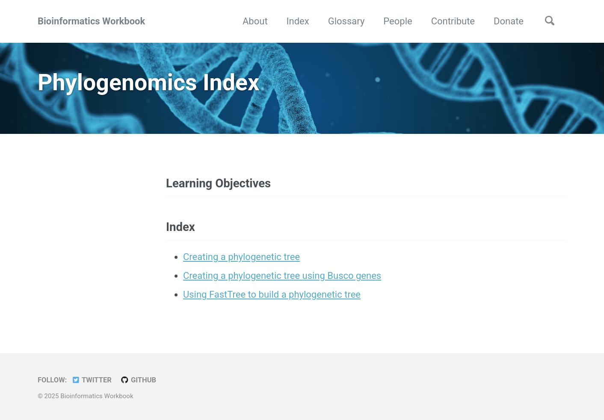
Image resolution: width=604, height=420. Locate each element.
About (255, 21)
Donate (509, 21)
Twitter (91, 380)
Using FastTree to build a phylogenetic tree (272, 294)
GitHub (138, 380)
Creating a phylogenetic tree (241, 256)
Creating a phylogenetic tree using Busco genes (282, 275)
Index (298, 21)
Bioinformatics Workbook (91, 21)
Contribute (453, 21)
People (397, 21)
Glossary (346, 21)
